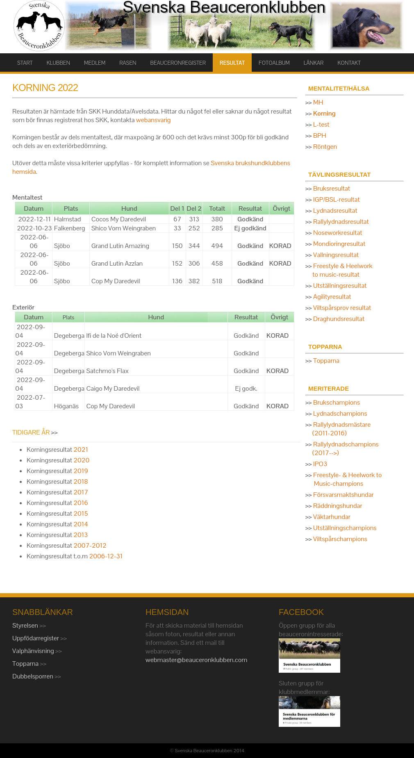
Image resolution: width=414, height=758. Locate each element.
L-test (321, 124)
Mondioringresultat (339, 243)
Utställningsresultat (339, 285)
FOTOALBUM (274, 62)
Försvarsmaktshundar (343, 494)
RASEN (127, 62)
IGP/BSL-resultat (336, 199)
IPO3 (320, 464)
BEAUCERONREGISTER (178, 62)
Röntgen (325, 146)
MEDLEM (94, 62)
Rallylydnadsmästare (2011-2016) (338, 428)
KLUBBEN (58, 62)
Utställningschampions (344, 528)
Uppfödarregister (36, 638)
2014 (80, 524)
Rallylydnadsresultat (341, 221)
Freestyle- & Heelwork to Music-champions (343, 479)
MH (318, 102)
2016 (80, 503)
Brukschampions (336, 402)
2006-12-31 (105, 556)
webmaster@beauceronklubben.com (196, 660)
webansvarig (153, 120)
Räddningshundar (337, 505)
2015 (80, 513)
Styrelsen (25, 625)
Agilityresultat (332, 296)
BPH (319, 135)
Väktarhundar (331, 516)
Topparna (326, 360)
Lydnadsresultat (335, 210)
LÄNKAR (314, 62)
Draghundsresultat (338, 318)
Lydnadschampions (340, 413)
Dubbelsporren (33, 676)
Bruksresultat (331, 188)
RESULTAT (232, 62)
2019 (80, 471)
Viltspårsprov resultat (342, 307)
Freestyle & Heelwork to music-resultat (339, 270)
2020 (81, 460)
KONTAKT (349, 62)
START (25, 62)
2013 (80, 534)
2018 (80, 481)
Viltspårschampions (340, 539)
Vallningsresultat (336, 254)
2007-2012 (89, 545)
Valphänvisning (33, 650)
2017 (80, 492)
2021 (80, 449)
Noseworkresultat (337, 232)
